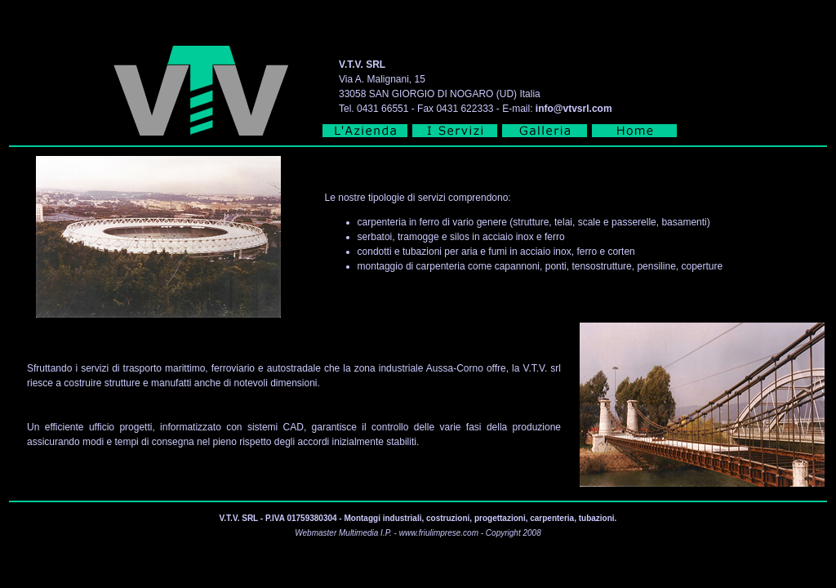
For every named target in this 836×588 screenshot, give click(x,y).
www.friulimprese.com (438, 532)
